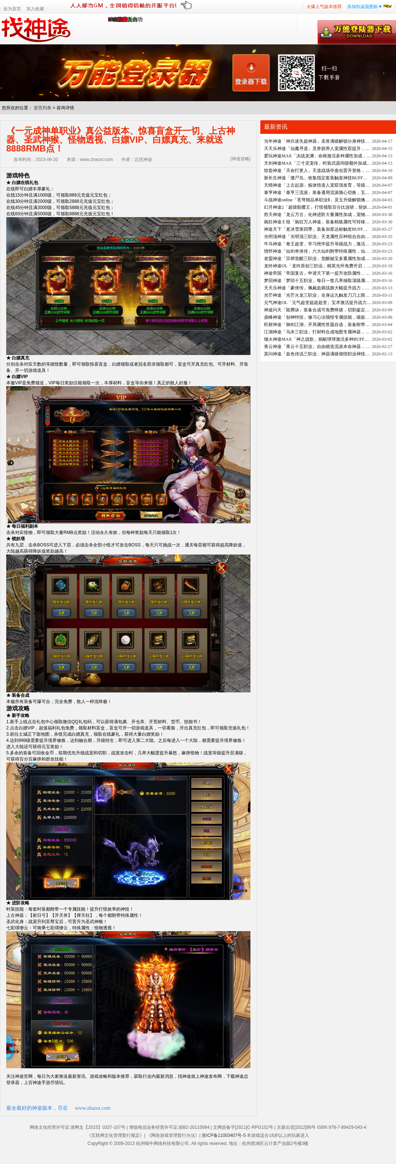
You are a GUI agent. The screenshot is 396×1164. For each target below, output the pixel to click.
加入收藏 (35, 8)
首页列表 (42, 107)
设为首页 (12, 8)
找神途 (37, 29)
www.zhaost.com (92, 1108)
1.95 (112, 19)
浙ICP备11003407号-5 (224, 1135)
